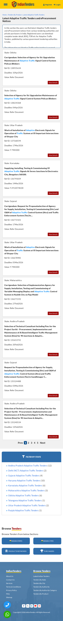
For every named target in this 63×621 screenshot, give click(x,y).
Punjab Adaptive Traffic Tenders (25, 510)
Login (57, 5)
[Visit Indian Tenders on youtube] (35, 606)
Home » (5, 15)
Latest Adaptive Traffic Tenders (34, 15)
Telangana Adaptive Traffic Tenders (26, 500)
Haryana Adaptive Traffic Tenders (26, 480)
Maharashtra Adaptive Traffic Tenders (28, 490)
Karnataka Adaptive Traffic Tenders (26, 485)
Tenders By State (39, 580)
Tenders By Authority (41, 587)
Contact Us (10, 580)
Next (42, 442)
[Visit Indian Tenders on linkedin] (31, 606)
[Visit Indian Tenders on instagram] (39, 606)
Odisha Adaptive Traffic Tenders (25, 495)
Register (47, 5)
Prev (20, 442)
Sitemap (9, 597)
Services (9, 583)
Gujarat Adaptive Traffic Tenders (25, 475)
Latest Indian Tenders (41, 576)
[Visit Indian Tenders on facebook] (24, 606)
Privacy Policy (11, 590)
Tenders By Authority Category (45, 590)
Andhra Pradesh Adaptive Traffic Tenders (30, 465)
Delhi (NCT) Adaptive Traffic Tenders (27, 470)
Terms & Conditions (13, 587)
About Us (9, 576)
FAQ (8, 594)
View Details (53, 83)
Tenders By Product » (15, 15)
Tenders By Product (40, 594)
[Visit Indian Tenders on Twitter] (28, 606)
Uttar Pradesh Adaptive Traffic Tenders (28, 505)
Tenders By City (39, 583)
